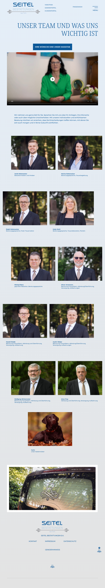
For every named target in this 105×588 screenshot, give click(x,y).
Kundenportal (50, 11)
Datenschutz (70, 541)
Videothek (49, 5)
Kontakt (33, 541)
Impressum (50, 541)
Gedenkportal (50, 8)
